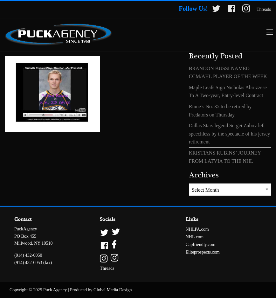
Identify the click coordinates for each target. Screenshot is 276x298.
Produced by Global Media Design (101, 290)
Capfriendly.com (201, 244)
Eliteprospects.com (203, 252)
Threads (264, 9)
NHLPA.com (197, 229)
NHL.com (195, 237)
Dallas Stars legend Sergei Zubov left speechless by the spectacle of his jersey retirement (229, 133)
